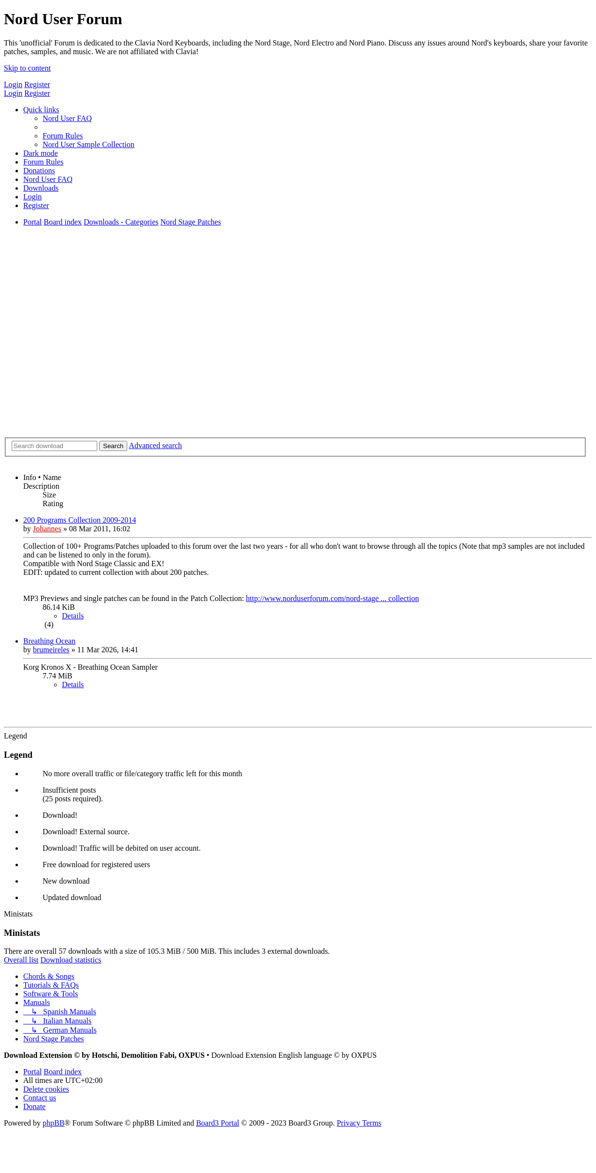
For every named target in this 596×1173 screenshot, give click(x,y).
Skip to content (27, 68)
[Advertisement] (298, 351)
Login (13, 84)
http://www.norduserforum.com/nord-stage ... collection (332, 598)
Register (37, 84)
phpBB (53, 1123)
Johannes (47, 529)
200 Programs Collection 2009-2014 (79, 520)
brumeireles (51, 650)
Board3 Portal (217, 1123)
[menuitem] (67, 118)
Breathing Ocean (49, 641)
